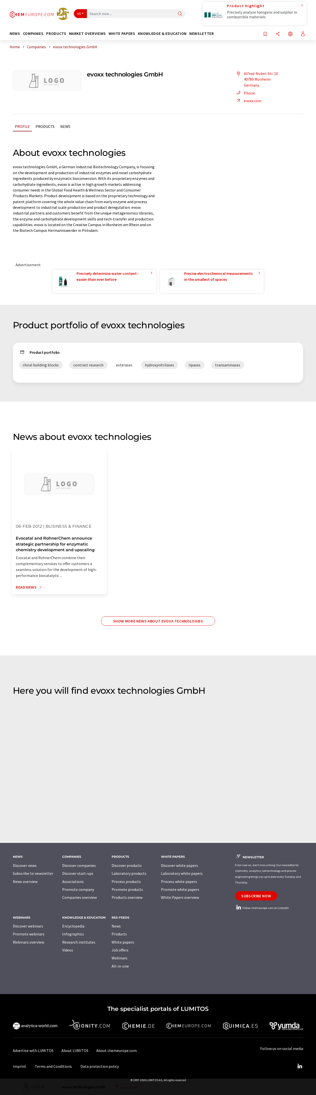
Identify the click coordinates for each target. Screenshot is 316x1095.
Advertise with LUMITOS (33, 1050)
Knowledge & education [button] (162, 33)
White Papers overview (180, 897)
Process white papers (179, 881)
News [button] (15, 33)
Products (45, 126)
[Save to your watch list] (265, 34)
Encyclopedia (73, 926)
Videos (67, 950)
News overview (25, 881)
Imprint (19, 1066)
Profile (22, 126)
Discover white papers (179, 865)
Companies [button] (33, 33)
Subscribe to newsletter (33, 873)
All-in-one (120, 966)
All (79, 13)
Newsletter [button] (201, 33)
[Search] (180, 14)
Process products (126, 881)
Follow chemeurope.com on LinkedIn (262, 908)
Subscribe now (256, 895)
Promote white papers (180, 889)
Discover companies (79, 865)
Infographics (73, 933)
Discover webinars (28, 926)
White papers (123, 942)
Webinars (119, 957)
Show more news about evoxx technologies (158, 621)
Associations (73, 881)
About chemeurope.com (116, 1050)
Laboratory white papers (182, 873)
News (65, 126)
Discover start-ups (77, 873)
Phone (245, 93)
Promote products (127, 889)
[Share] (277, 34)
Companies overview (79, 897)
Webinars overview (28, 942)
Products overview (127, 897)
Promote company (78, 889)
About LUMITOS (74, 1050)
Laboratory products (129, 873)
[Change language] (290, 34)
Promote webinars (28, 933)
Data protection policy (99, 1066)
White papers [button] (122, 33)
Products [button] (56, 33)
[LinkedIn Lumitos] (299, 1066)
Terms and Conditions (53, 1066)
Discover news (25, 865)
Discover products (127, 865)
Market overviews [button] (87, 33)
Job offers (120, 950)
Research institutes (78, 942)
